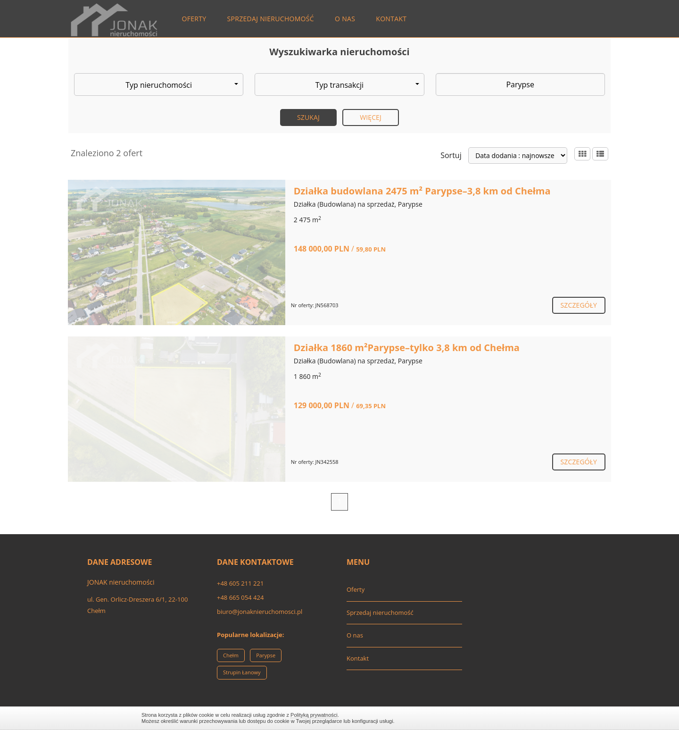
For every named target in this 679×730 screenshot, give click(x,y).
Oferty (194, 18)
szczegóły (579, 305)
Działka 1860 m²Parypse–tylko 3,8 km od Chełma (407, 347)
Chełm (231, 655)
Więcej (370, 117)
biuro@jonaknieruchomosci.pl (259, 611)
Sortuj (451, 155)
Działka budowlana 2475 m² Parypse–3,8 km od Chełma (422, 191)
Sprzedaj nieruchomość (270, 18)
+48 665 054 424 (240, 597)
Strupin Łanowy (242, 672)
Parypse (265, 655)
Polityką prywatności (314, 715)
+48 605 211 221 (240, 583)
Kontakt (391, 18)
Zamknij (533, 717)
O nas (345, 18)
